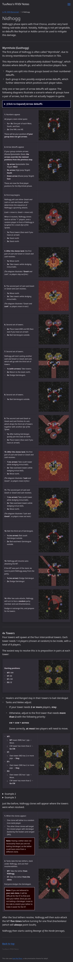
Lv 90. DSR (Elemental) (10, 12)
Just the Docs (17, 958)
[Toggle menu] (69, 4)
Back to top (8, 943)
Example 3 (10, 797)
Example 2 (10, 793)
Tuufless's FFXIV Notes (15, 4)
